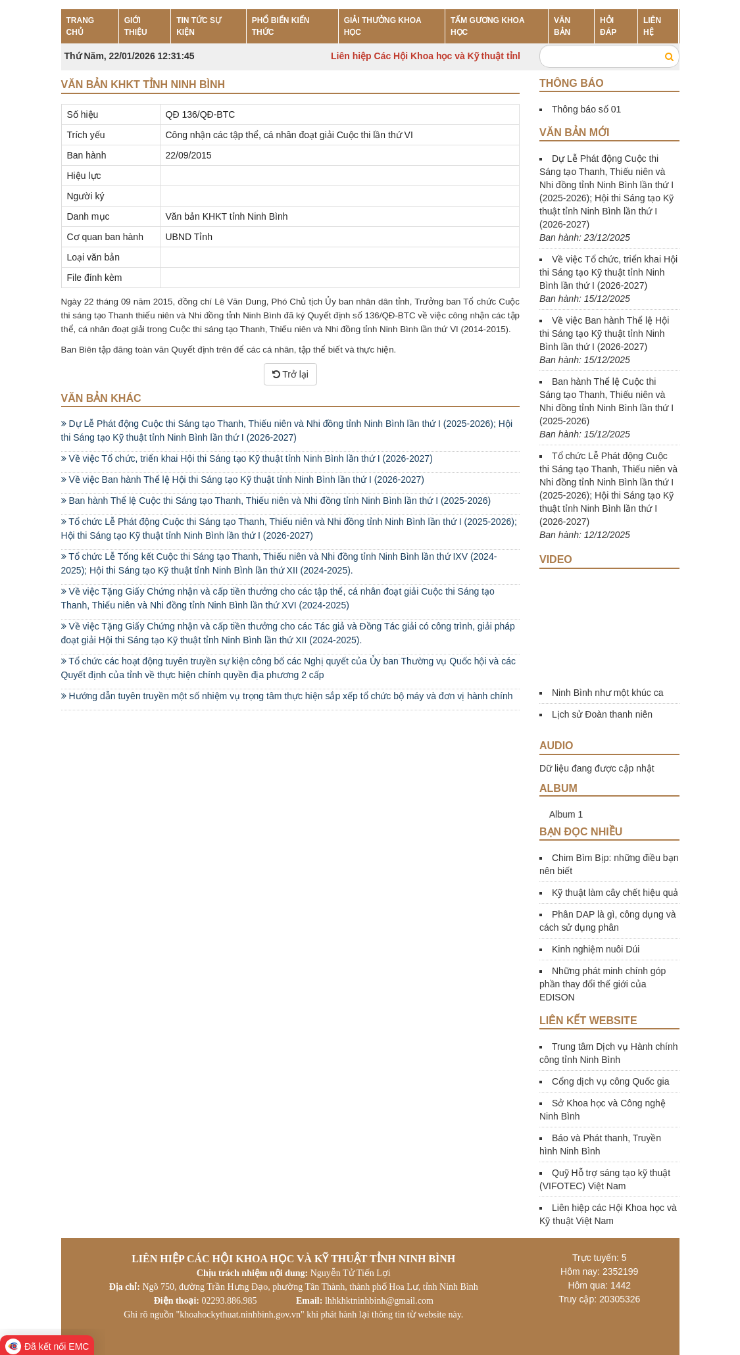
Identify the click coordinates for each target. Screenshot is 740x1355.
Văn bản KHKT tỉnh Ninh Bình (143, 84)
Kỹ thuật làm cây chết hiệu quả (615, 892)
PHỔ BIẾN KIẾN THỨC (281, 26)
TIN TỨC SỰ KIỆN (198, 26)
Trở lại (290, 374)
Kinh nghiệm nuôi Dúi (595, 949)
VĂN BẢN (562, 26)
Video (555, 559)
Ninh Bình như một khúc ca (608, 692)
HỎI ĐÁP (608, 26)
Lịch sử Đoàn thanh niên (602, 714)
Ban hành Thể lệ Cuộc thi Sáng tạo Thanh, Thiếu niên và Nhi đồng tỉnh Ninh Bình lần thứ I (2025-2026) (276, 500)
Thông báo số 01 (586, 109)
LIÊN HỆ (652, 26)
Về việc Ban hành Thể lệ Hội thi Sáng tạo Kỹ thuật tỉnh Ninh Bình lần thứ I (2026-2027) (242, 479)
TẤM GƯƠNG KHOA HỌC (487, 26)
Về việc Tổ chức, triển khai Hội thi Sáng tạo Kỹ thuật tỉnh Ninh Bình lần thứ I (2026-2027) (247, 458)
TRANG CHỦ (80, 26)
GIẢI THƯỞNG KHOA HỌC (383, 26)
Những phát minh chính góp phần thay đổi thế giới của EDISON (602, 984)
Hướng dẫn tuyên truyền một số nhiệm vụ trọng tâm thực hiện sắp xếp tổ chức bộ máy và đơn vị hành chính (287, 696)
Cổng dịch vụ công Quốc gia (610, 1081)
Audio (556, 745)
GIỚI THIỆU (135, 26)
